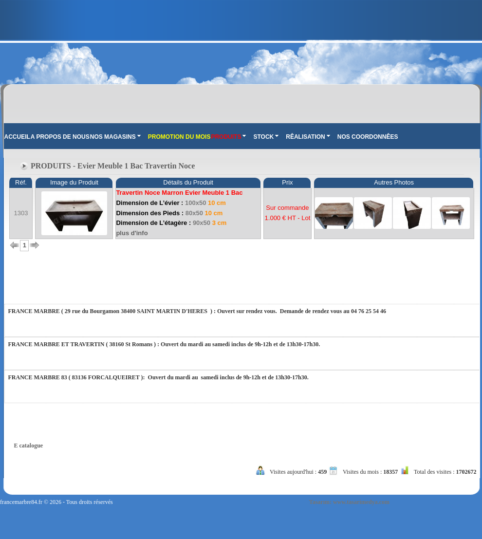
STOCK (265, 136)
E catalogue (28, 445)
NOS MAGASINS (115, 136)
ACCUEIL (17, 136)
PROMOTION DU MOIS (179, 136)
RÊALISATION (308, 136)
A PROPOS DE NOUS (60, 136)
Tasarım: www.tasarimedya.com (349, 502)
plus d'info (132, 233)
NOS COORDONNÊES (367, 136)
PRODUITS (228, 136)
